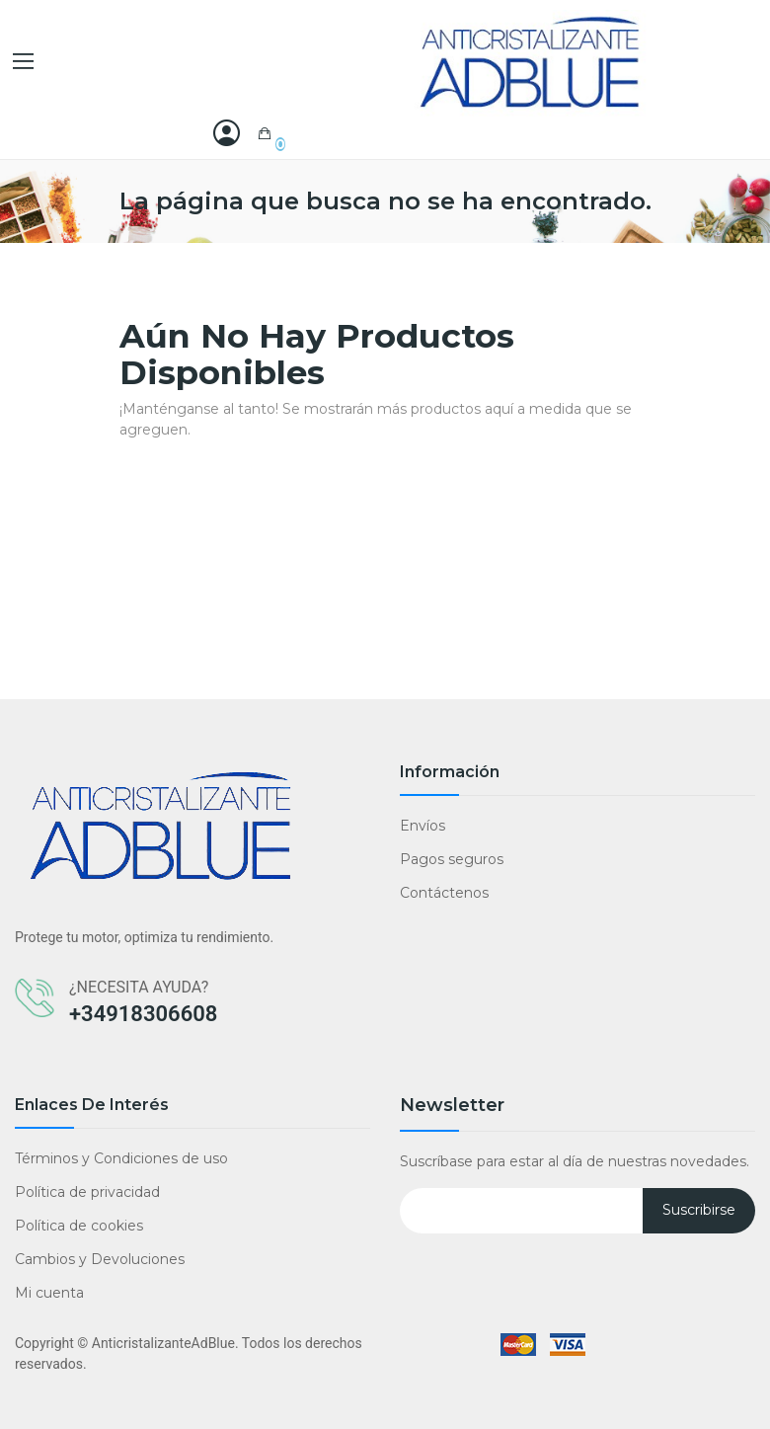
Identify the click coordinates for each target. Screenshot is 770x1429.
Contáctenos (444, 893)
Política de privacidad (87, 1192)
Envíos (422, 825)
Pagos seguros (451, 859)
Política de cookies (79, 1225)
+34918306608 (143, 1013)
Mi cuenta (49, 1293)
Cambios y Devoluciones (100, 1259)
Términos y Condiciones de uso (121, 1158)
